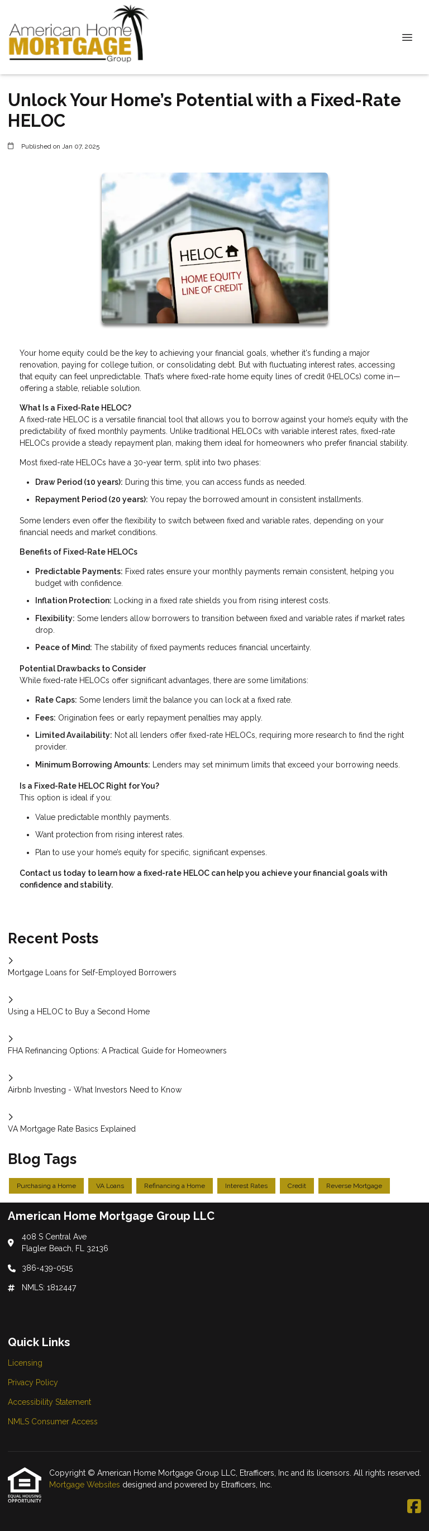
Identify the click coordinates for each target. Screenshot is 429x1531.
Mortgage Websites (85, 1484)
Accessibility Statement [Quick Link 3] (49, 1402)
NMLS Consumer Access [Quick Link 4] (53, 1421)
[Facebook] (414, 1507)
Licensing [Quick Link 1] (25, 1362)
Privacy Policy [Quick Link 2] (33, 1382)
